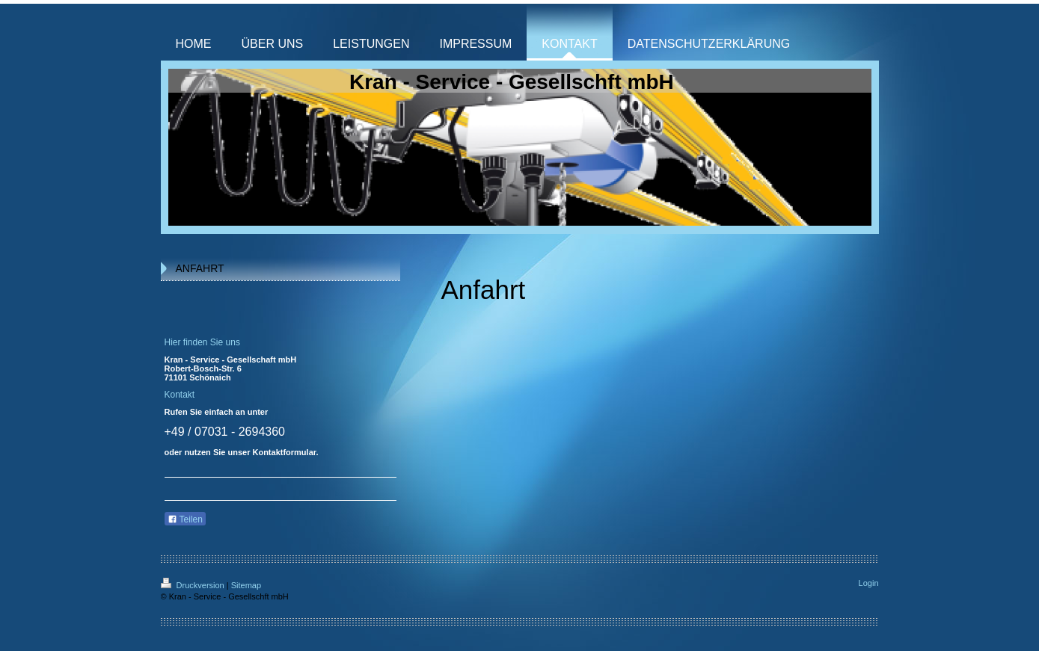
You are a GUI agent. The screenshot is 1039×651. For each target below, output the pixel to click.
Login (869, 583)
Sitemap (246, 585)
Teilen (185, 519)
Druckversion (194, 585)
